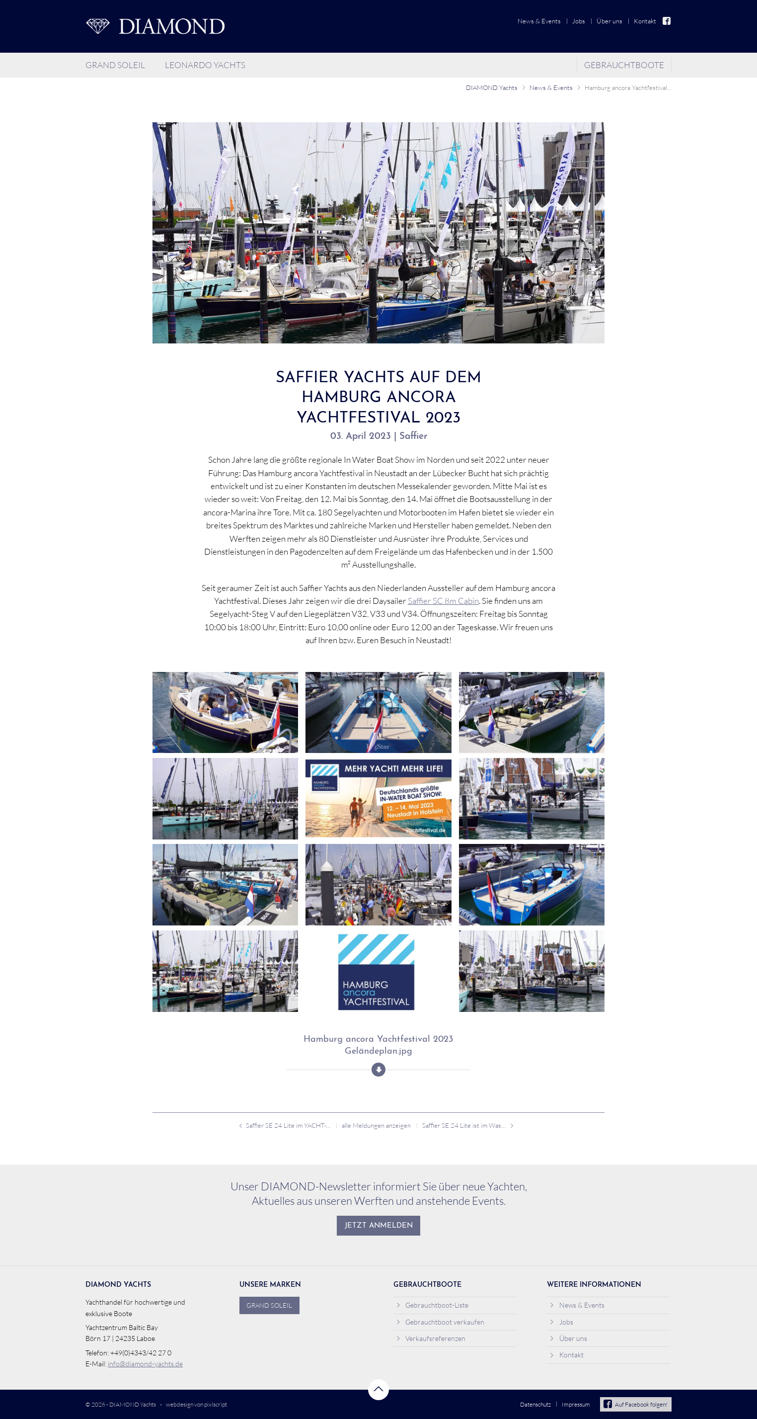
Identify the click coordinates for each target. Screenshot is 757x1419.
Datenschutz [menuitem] (535, 1404)
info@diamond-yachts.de (145, 1363)
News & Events (551, 87)
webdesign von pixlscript (196, 1404)
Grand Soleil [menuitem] (115, 65)
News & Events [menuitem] (539, 21)
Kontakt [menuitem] (645, 21)
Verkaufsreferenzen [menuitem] (431, 1338)
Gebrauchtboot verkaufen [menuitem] (440, 1322)
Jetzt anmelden (379, 1226)
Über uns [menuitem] (609, 21)
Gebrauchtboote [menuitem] (624, 65)
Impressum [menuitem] (576, 1404)
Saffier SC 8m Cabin (443, 600)
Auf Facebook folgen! (636, 1404)
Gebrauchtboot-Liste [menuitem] (432, 1305)
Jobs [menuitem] (578, 21)
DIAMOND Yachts (492, 87)
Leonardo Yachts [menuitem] (205, 65)
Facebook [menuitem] (667, 21)
